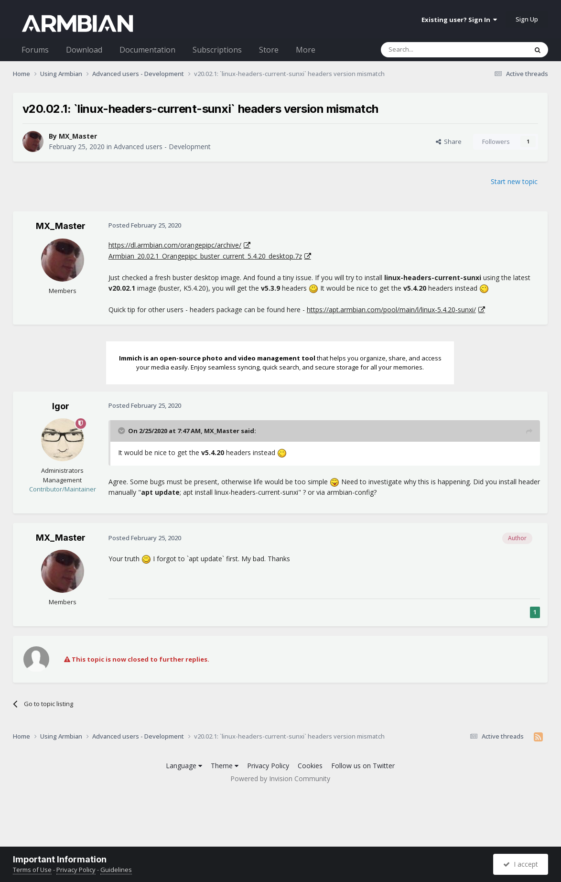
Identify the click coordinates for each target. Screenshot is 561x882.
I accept (520, 864)
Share (449, 141)
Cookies (310, 765)
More (305, 49)
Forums (35, 49)
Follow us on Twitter (363, 765)
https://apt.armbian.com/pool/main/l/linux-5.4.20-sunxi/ (391, 309)
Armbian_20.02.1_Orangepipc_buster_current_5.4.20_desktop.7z (205, 256)
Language (184, 765)
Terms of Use (32, 869)
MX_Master (78, 136)
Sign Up (527, 19)
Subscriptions (217, 49)
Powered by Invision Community (280, 778)
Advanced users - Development (162, 146)
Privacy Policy (268, 765)
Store (269, 49)
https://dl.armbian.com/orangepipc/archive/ (174, 245)
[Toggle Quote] (122, 431)
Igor (60, 406)
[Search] (431, 49)
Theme (224, 765)
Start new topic (514, 181)
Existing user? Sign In (459, 19)
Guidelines (116, 869)
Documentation (147, 49)
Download (84, 49)
